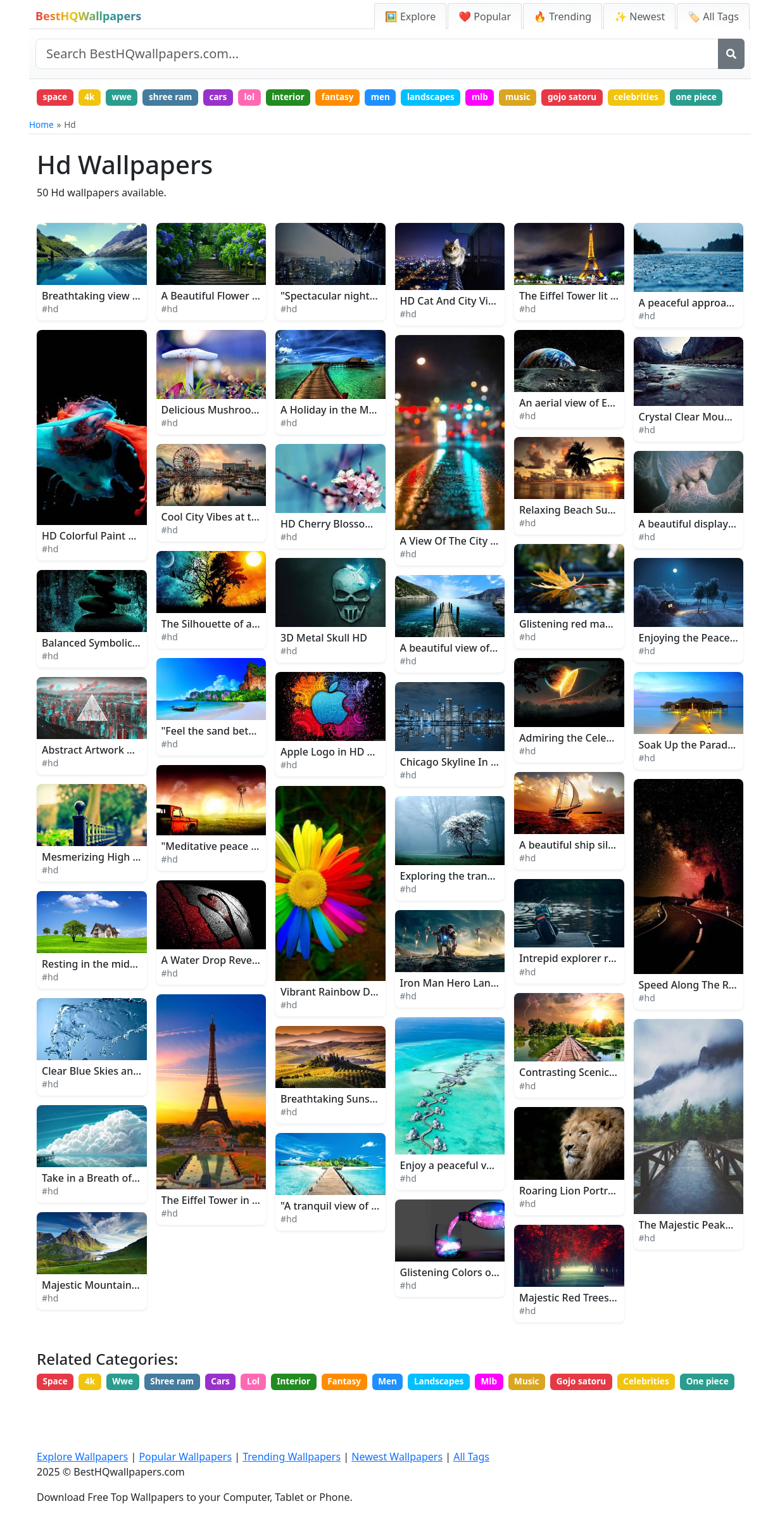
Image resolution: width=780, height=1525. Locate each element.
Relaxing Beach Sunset (574, 534)
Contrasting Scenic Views (579, 1097)
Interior (308, 1407)
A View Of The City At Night (465, 566)
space (56, 98)
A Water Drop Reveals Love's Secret (245, 985)
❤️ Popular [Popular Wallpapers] (484, 16)
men (400, 98)
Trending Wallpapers (291, 1458)
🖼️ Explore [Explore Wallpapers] (410, 16)
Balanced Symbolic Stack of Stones (125, 667)
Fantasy (361, 1407)
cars (229, 98)
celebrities (669, 98)
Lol (266, 1407)
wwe (127, 98)
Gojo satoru (611, 1407)
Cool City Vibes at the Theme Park (242, 541)
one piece (65, 121)
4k (92, 98)
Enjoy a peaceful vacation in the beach (492, 1190)
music (545, 98)
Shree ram (180, 1407)
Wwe (128, 1407)
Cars (231, 1407)
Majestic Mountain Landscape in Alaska (137, 1310)
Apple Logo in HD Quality (340, 776)
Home (41, 149)
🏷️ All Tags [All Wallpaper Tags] (713, 16)
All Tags (471, 1458)
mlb (504, 98)
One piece (65, 1430)
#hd (50, 333)
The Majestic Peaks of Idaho (706, 1249)
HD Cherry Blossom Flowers (347, 548)
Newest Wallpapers (397, 1458)
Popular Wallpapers (185, 1458)
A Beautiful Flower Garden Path (237, 320)
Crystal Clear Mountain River (708, 441)
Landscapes (461, 1407)
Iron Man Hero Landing (456, 1008)
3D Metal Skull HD (323, 662)
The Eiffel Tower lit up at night (591, 320)
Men (407, 1407)
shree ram (178, 98)
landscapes (453, 98)
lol (261, 98)
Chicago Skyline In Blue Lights (472, 787)
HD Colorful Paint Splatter (104, 560)
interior (303, 98)
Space (57, 1407)
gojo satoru (602, 98)
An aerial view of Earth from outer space (616, 427)
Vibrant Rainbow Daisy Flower (352, 1016)
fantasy (355, 98)
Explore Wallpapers (82, 1458)
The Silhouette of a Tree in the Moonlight (260, 648)
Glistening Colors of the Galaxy (474, 1297)
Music (554, 1407)
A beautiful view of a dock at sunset (485, 673)
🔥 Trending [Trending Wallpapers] (562, 16)
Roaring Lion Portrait (569, 1216)
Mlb (514, 1407)
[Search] (731, 54)
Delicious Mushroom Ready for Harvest (255, 434)
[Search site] (377, 54)
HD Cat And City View (451, 325)
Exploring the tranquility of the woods (491, 901)
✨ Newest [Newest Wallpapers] (639, 16)
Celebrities (679, 1407)
